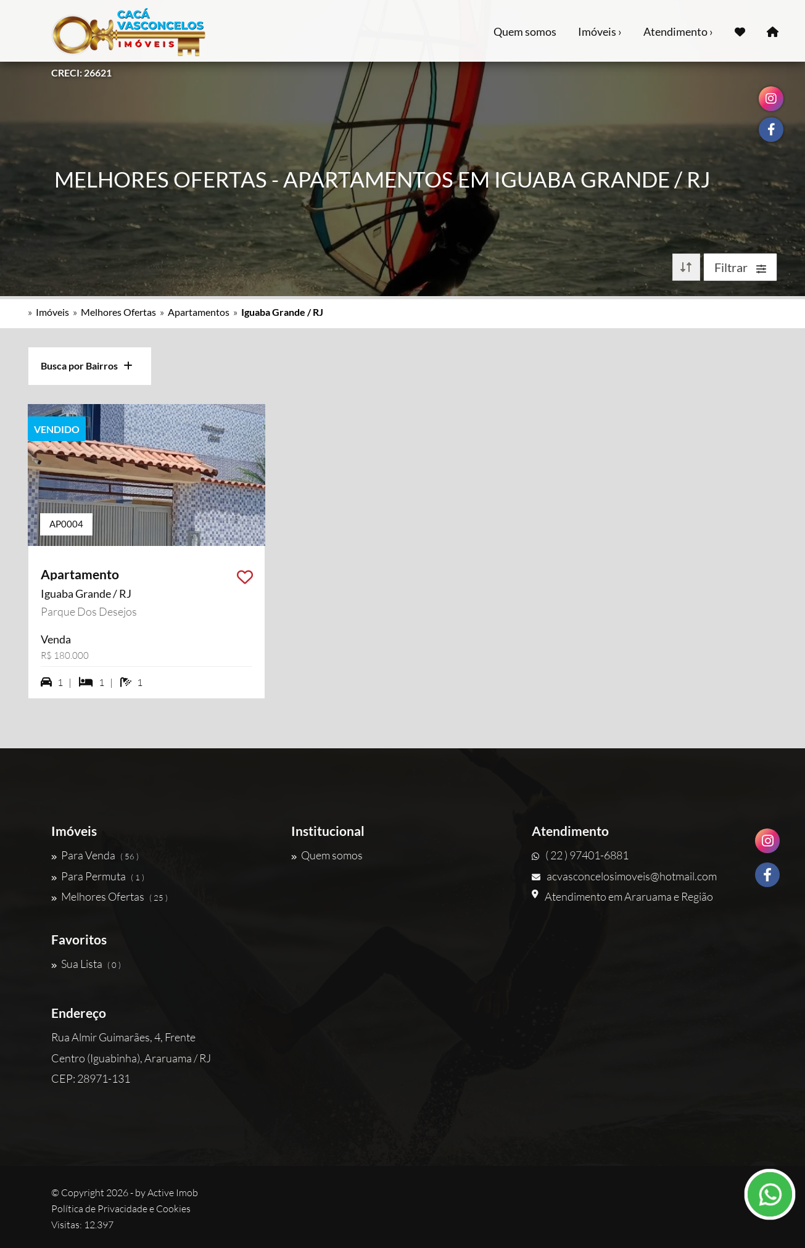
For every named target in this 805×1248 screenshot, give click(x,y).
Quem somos (524, 31)
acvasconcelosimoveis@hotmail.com (624, 876)
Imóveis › (600, 31)
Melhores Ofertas (118, 312)
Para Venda (95, 855)
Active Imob (172, 1192)
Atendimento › (678, 31)
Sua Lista (86, 963)
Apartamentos (198, 312)
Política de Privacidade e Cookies (121, 1208)
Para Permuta (97, 876)
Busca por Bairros (87, 365)
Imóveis (52, 312)
